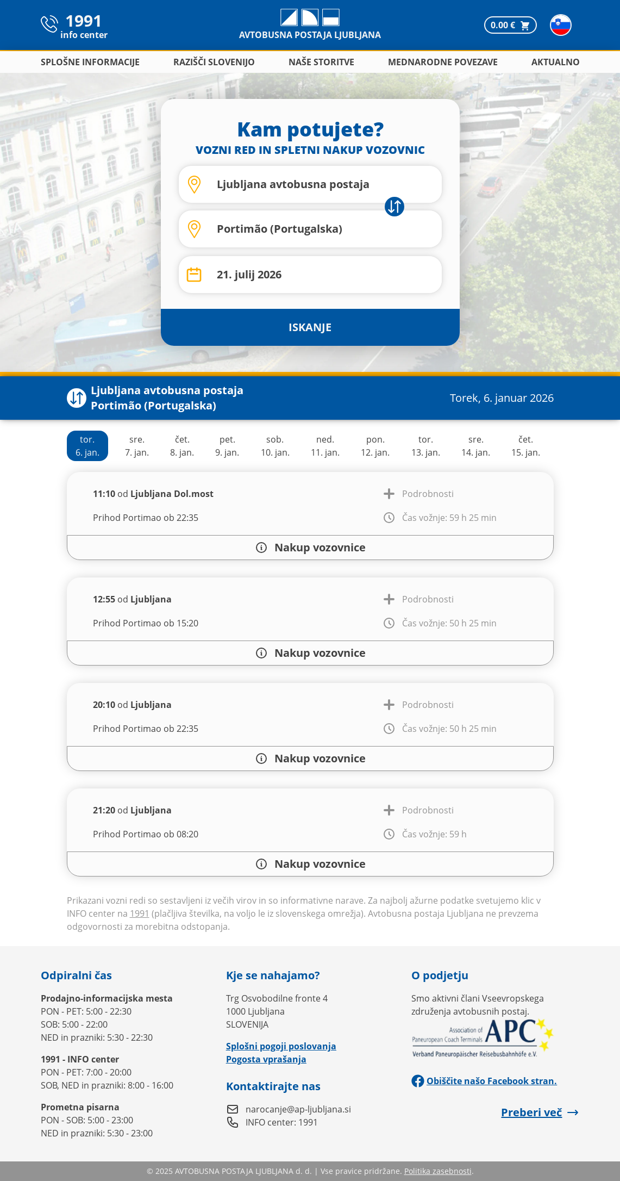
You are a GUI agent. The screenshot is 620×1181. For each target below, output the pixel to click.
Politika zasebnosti (438, 1171)
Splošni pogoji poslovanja (281, 1046)
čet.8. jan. (182, 445)
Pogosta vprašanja (266, 1059)
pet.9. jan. (227, 445)
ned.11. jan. (325, 445)
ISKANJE (310, 327)
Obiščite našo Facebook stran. (484, 1080)
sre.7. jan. (137, 445)
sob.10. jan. (275, 445)
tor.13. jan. (425, 445)
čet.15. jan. (525, 445)
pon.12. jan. (375, 445)
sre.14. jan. (475, 445)
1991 (139, 913)
